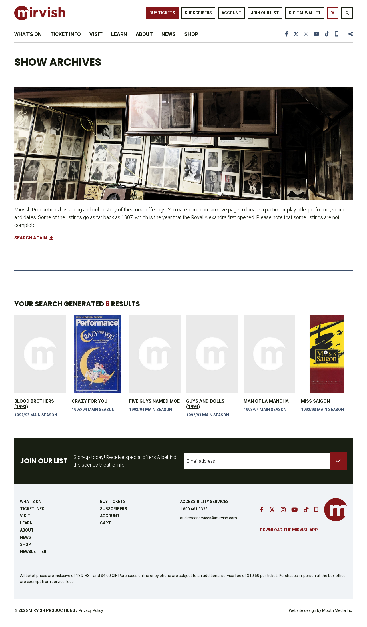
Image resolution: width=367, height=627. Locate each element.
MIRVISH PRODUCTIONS (52, 615)
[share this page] (348, 38)
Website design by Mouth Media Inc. (321, 615)
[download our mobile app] (336, 38)
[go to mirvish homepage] (335, 514)
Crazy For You (89, 405)
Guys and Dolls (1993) (205, 408)
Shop (191, 38)
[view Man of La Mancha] (269, 358)
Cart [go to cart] (105, 528)
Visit (96, 38)
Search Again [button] (33, 242)
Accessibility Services (204, 506)
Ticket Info (65, 38)
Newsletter (33, 556)
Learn (119, 38)
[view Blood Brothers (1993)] (40, 358)
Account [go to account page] (231, 13)
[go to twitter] (295, 38)
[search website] (347, 14)
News (168, 38)
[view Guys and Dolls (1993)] (212, 358)
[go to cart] (332, 14)
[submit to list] (338, 465)
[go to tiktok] (326, 38)
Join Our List (265, 13)
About (144, 38)
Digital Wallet (305, 13)
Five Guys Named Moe (154, 405)
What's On (28, 38)
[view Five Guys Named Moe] (155, 358)
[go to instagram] (305, 38)
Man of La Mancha (266, 405)
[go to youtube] (316, 38)
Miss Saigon (315, 405)
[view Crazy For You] (97, 358)
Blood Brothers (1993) (34, 408)
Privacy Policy (91, 615)
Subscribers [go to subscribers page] (198, 13)
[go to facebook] (285, 38)
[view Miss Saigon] (327, 358)
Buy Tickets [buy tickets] (162, 13)
